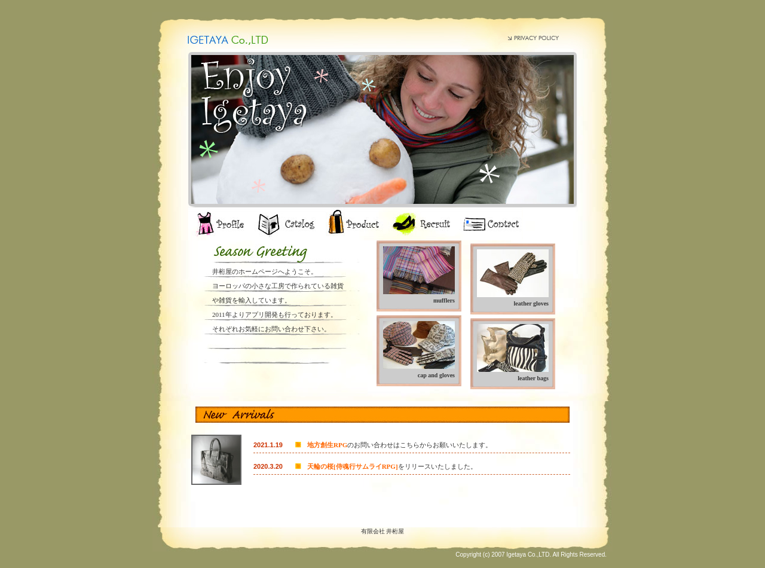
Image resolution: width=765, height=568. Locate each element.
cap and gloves (436, 375)
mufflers (444, 300)
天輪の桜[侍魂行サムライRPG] (352, 466)
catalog (287, 223)
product (354, 223)
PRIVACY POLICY (533, 37)
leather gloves (531, 303)
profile (219, 223)
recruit (419, 223)
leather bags (533, 378)
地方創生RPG (327, 444)
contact (488, 223)
